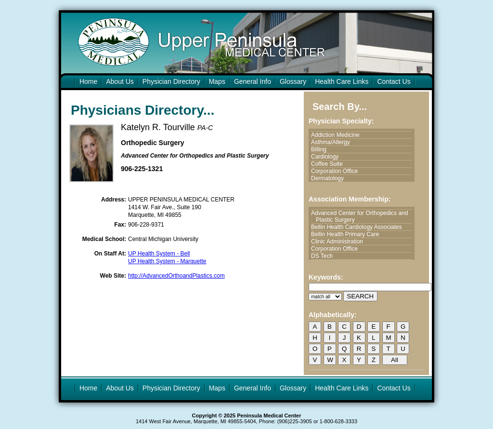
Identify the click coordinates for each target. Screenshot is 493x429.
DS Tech (324, 256)
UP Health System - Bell (159, 253)
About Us (120, 81)
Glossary (293, 81)
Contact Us (393, 81)
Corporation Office (337, 171)
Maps (217, 81)
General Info (252, 81)
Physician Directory (171, 81)
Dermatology (330, 178)
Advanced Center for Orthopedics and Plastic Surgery (362, 216)
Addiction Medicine (338, 135)
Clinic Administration (339, 241)
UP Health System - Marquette (167, 261)
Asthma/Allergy (333, 142)
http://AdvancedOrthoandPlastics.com (176, 275)
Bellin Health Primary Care (347, 234)
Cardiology (327, 156)
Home (88, 81)
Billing (321, 149)
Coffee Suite (329, 164)
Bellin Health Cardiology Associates (359, 227)
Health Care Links (341, 81)
